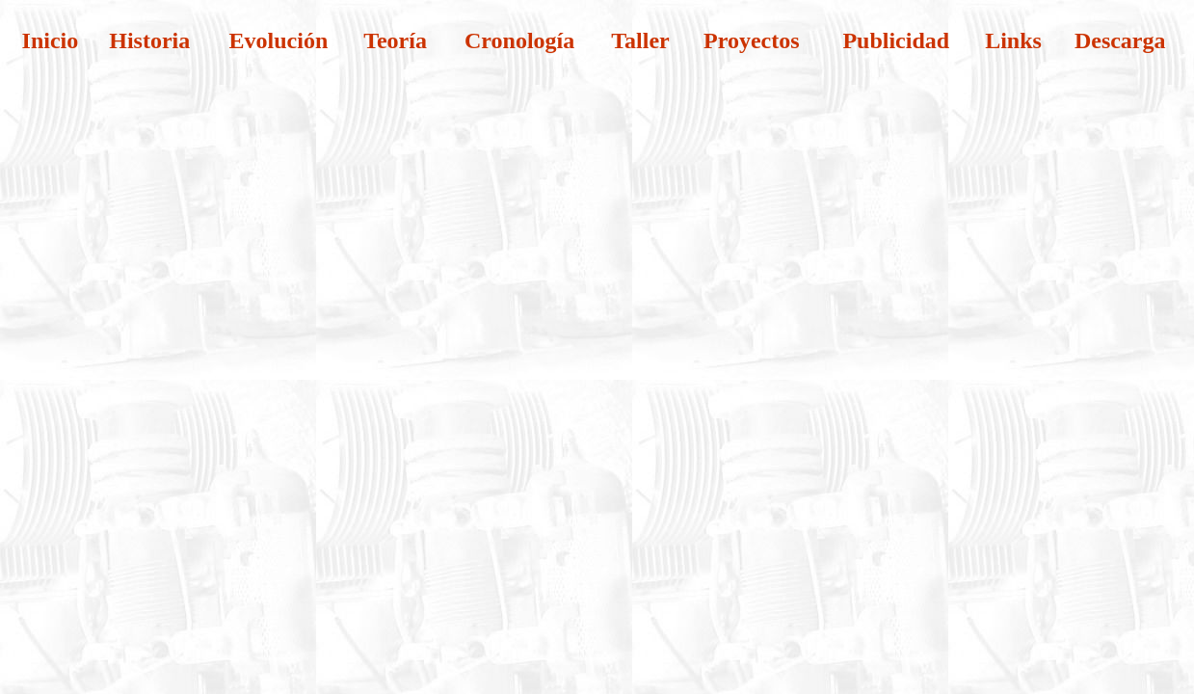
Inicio (50, 40)
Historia (149, 40)
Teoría (395, 40)
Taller (640, 40)
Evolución (279, 40)
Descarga (1120, 40)
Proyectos (751, 40)
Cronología (519, 40)
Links (1013, 40)
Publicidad (895, 40)
